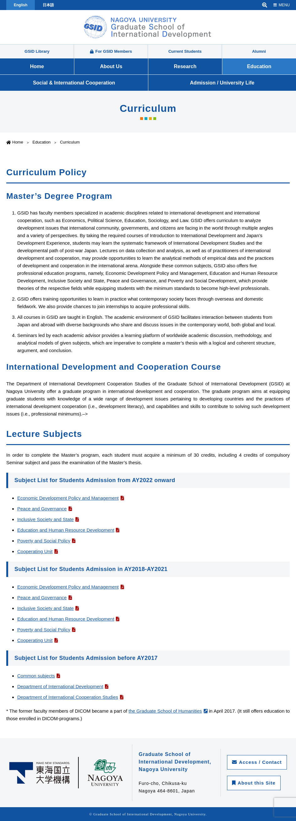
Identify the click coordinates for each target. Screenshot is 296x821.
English (20, 5)
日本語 (48, 5)
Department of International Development (60, 686)
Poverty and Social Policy (43, 540)
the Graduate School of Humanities (165, 711)
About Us (111, 66)
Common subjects (36, 675)
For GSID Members (111, 51)
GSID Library (36, 51)
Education (259, 66)
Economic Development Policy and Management (68, 498)
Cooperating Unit (35, 551)
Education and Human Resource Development (65, 530)
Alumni (259, 51)
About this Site (254, 783)
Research (185, 66)
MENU (281, 5)
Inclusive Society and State (45, 519)
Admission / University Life (222, 82)
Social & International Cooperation (74, 82)
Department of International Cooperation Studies (67, 697)
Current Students (185, 51)
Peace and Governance (42, 508)
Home (37, 66)
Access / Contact (257, 762)
